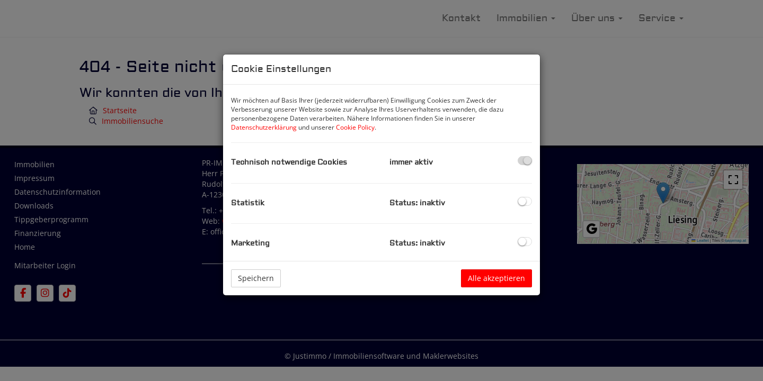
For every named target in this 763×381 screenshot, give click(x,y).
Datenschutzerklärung (264, 127)
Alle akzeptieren (496, 278)
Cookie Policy (355, 127)
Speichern (256, 278)
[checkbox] (525, 160)
